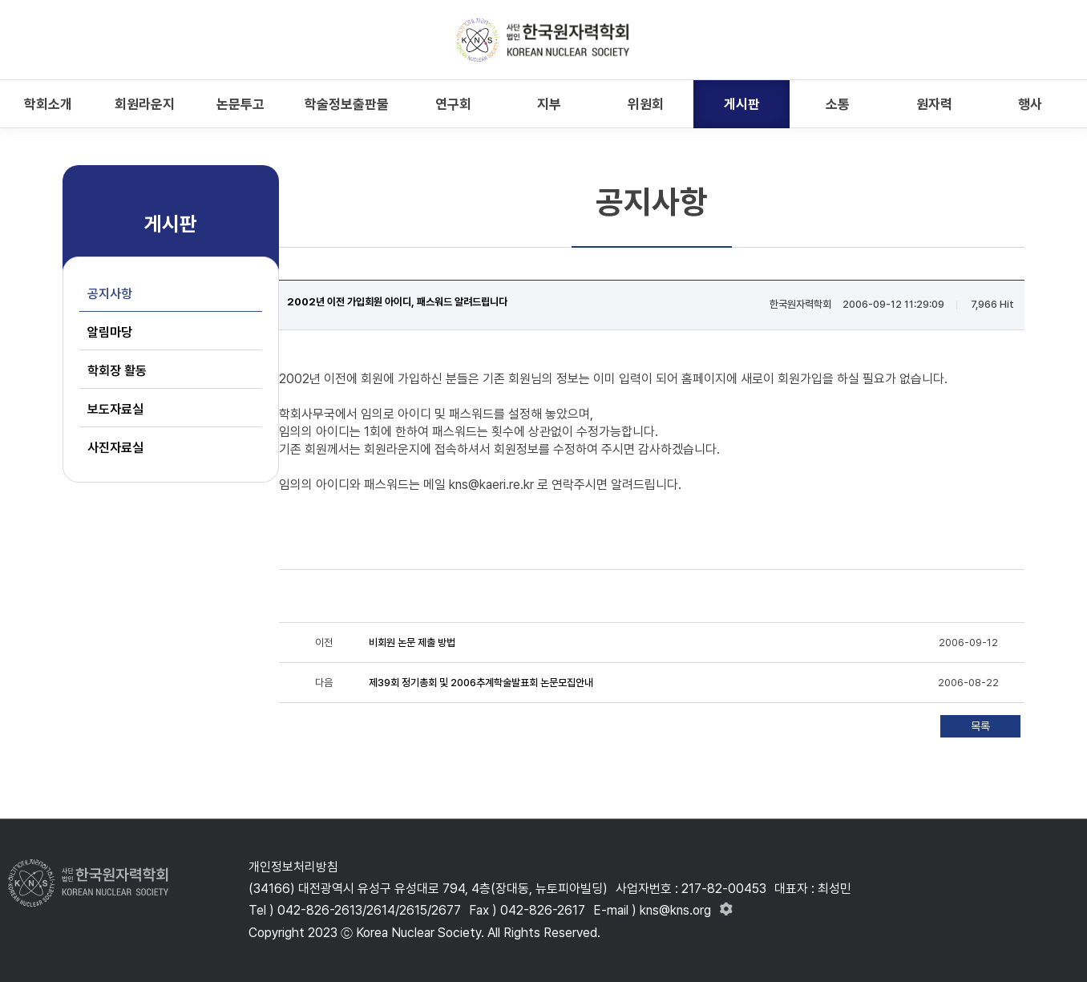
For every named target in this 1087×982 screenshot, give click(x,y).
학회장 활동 (117, 370)
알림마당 (109, 332)
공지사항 (109, 293)
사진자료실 (115, 447)
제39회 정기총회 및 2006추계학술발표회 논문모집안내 (481, 683)
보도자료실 (115, 409)
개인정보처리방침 (293, 867)
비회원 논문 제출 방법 (412, 642)
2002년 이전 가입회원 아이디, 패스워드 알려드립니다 (397, 302)
